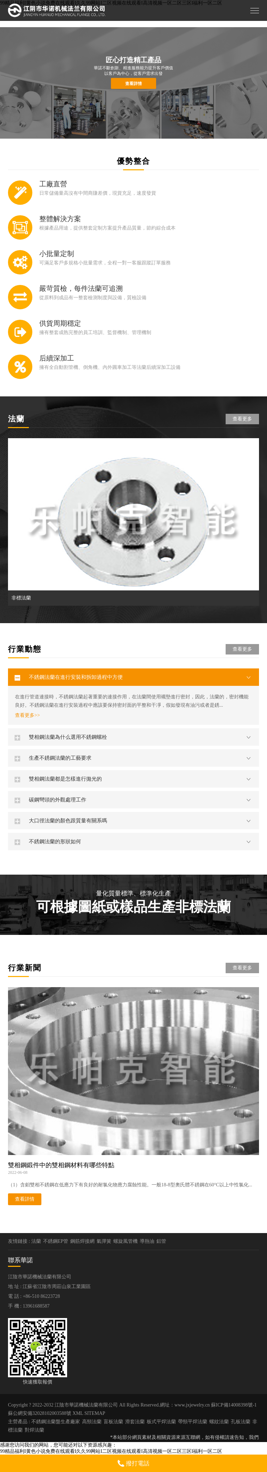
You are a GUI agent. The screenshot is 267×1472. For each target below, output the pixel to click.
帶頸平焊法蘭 (192, 1421)
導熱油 (147, 1241)
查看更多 (242, 418)
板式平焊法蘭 (161, 1421)
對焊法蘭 (34, 1430)
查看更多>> (27, 715)
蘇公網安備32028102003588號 (39, 1413)
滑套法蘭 (135, 1421)
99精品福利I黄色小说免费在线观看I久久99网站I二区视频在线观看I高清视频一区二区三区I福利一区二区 (111, 1451)
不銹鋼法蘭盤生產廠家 (55, 1421)
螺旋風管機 (125, 1241)
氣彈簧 (104, 1241)
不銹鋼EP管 (55, 1241)
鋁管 (161, 1241)
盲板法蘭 (113, 1421)
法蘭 (36, 1241)
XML (78, 1413)
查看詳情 (133, 83)
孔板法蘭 (240, 1421)
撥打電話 (133, 1463)
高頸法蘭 (92, 1421)
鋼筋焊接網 (82, 1241)
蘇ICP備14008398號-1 (234, 1405)
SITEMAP (94, 1413)
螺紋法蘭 (219, 1421)
